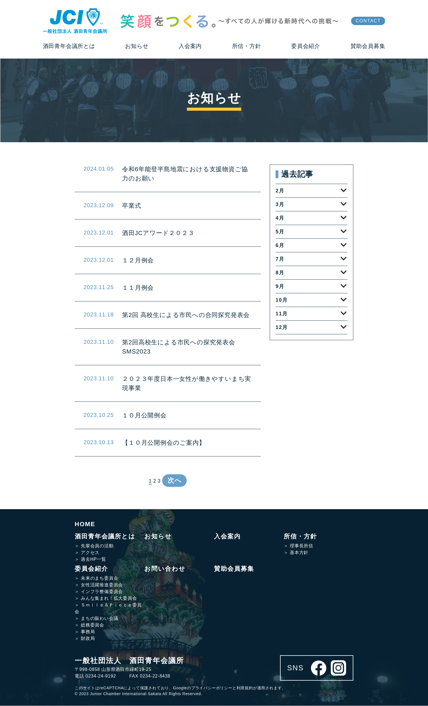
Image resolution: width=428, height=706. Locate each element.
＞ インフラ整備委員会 (99, 591)
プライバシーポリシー (211, 688)
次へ (174, 480)
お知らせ (158, 536)
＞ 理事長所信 (298, 546)
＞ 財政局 (85, 638)
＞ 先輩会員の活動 (94, 546)
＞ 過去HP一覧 (90, 559)
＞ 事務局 (85, 632)
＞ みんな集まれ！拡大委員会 (106, 598)
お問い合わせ (165, 568)
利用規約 (245, 688)
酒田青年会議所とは (105, 536)
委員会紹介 (91, 568)
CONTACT (368, 20)
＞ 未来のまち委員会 (96, 578)
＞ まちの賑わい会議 (96, 618)
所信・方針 (300, 536)
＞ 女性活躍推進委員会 (99, 585)
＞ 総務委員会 (89, 625)
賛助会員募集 (234, 568)
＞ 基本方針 (296, 552)
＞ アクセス (87, 552)
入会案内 (227, 536)
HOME (85, 524)
